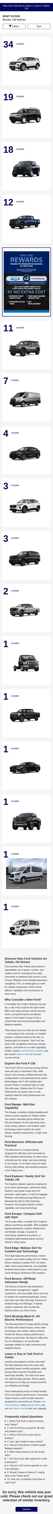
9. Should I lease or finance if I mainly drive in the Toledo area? (25, 1474)
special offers (33, 1405)
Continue (26, 1509)
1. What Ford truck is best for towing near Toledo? (24, 1423)
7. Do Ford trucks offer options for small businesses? (26, 1460)
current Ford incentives (32, 1051)
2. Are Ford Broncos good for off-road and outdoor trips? (25, 1430)
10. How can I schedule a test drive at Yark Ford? (25, 1481)
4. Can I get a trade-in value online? (25, 1441)
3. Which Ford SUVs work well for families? (23, 1436)
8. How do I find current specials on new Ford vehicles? (26, 1467)
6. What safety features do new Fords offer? (25, 1453)
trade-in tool (19, 1408)
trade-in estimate (24, 1054)
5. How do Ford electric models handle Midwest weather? (25, 1447)
